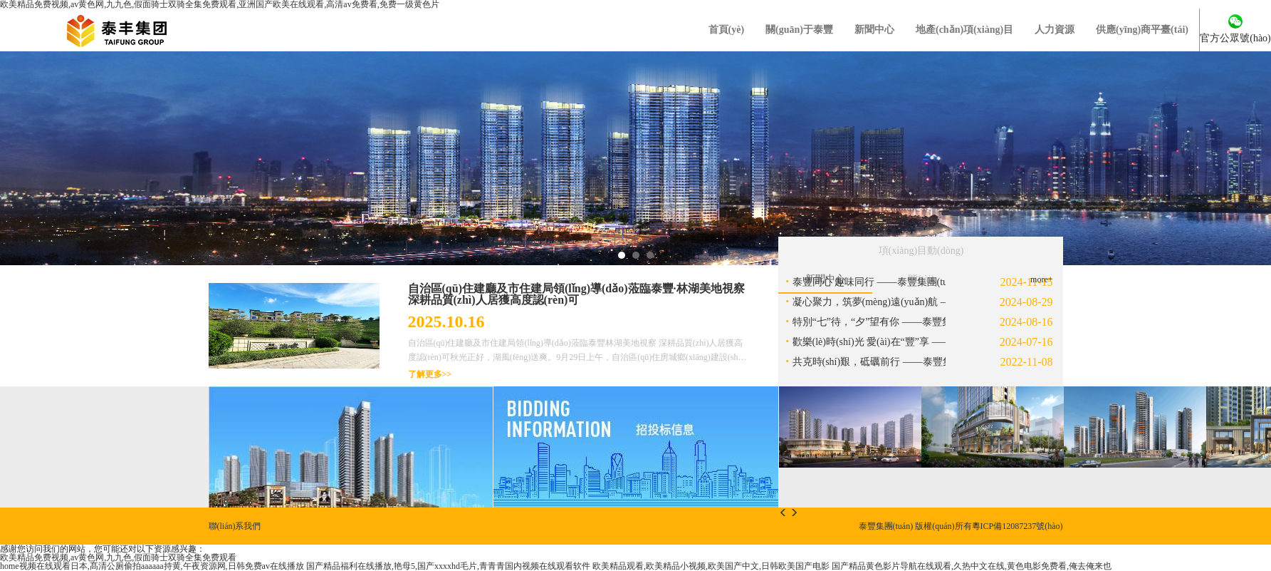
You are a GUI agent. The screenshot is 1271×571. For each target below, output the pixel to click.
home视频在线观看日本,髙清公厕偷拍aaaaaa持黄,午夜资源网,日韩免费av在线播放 (152, 566)
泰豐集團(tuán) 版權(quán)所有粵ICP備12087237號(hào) (961, 526)
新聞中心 (874, 29)
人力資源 (1054, 29)
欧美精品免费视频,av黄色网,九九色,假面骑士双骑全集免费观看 (118, 557)
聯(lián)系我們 (235, 526)
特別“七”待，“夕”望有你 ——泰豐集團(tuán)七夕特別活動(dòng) (932, 322)
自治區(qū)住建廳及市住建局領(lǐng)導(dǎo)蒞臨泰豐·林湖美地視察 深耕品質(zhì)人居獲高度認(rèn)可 (576, 294)
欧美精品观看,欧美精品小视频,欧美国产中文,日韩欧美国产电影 (711, 566)
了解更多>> (430, 374)
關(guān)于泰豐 (799, 29)
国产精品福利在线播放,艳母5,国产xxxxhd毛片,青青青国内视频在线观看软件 (448, 566)
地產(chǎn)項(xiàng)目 (964, 29)
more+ (1041, 279)
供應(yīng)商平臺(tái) (1142, 29)
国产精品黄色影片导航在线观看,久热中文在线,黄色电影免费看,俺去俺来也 (972, 566)
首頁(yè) (726, 29)
